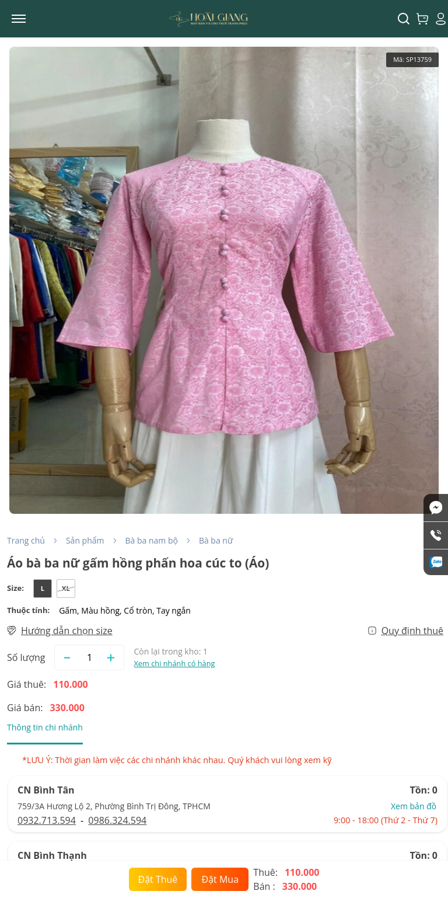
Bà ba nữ (216, 540)
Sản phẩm (85, 540)
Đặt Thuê (158, 879)
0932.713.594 (47, 820)
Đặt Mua (220, 879)
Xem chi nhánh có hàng (174, 663)
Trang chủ (26, 540)
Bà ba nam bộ (151, 540)
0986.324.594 (117, 820)
